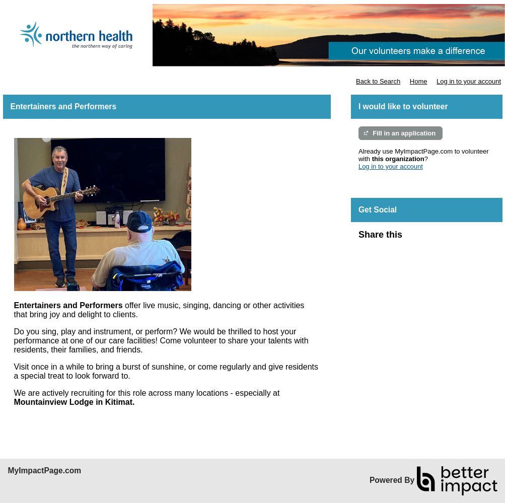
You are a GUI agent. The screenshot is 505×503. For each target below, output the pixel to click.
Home (418, 81)
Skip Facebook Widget (435, 239)
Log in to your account (469, 81)
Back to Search (378, 81)
